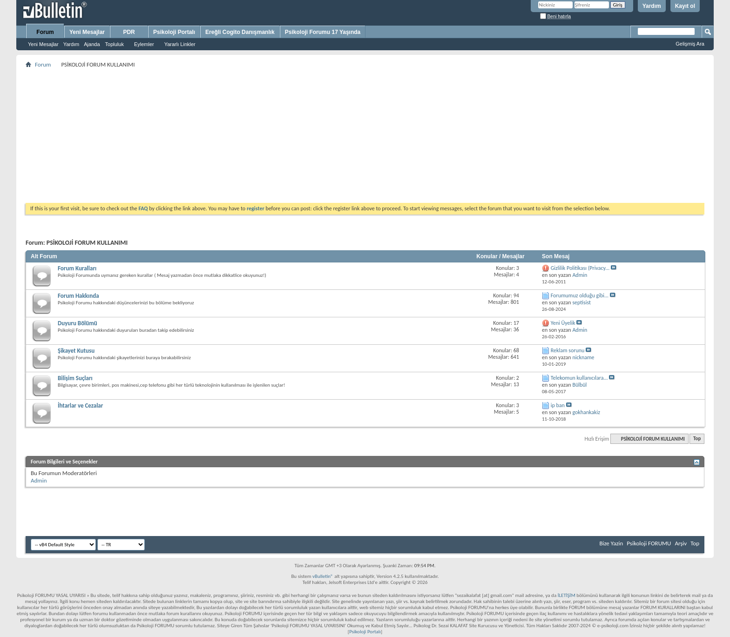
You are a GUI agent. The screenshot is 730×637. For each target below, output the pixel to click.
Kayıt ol (685, 6)
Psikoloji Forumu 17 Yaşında (323, 32)
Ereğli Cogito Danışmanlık (240, 32)
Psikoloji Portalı (174, 32)
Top (697, 439)
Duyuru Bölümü (77, 323)
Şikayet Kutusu (76, 350)
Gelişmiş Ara (690, 44)
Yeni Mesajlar (43, 44)
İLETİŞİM (566, 595)
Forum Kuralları (77, 268)
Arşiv (681, 543)
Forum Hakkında (78, 295)
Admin (39, 480)
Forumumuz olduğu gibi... (579, 295)
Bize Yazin (611, 543)
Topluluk (114, 44)
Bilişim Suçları (75, 378)
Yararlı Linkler (180, 44)
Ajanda (92, 44)
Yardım (651, 6)
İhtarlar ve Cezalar (80, 405)
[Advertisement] (305, 135)
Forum (45, 32)
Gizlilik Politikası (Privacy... (580, 268)
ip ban (558, 405)
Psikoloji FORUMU (649, 543)
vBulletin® (322, 576)
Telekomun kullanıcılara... (579, 378)
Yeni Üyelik (563, 323)
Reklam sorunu (568, 350)
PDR (129, 32)
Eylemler (144, 44)
